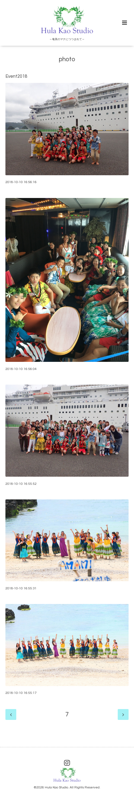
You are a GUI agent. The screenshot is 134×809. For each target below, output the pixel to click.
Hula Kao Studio (56, 787)
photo (67, 59)
